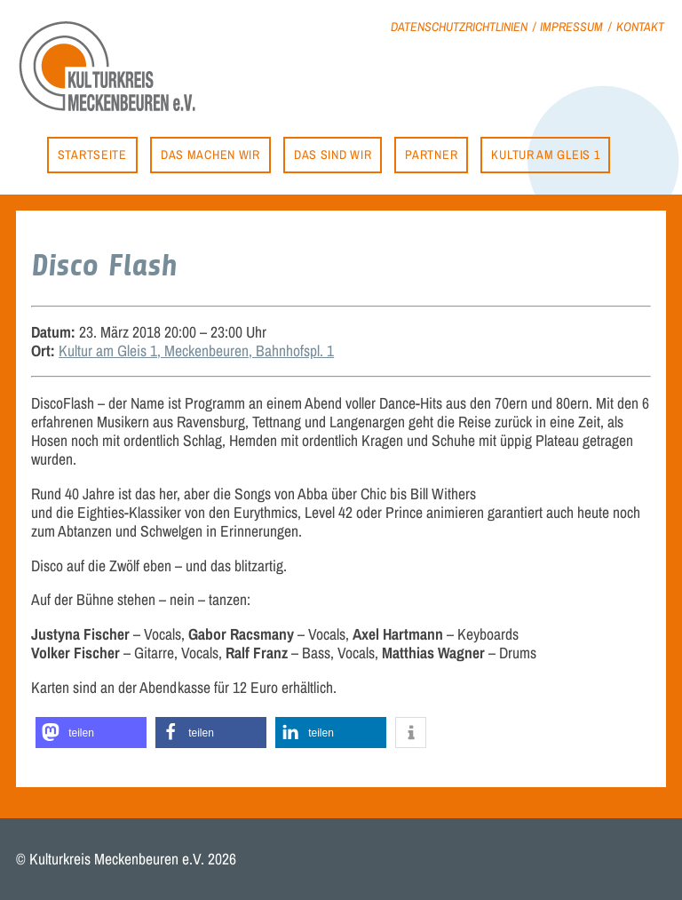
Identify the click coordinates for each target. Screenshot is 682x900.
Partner (431, 154)
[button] (91, 732)
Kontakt (640, 26)
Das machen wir (210, 154)
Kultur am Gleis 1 (545, 154)
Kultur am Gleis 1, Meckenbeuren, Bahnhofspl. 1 (196, 350)
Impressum (571, 26)
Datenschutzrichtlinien (459, 26)
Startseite (92, 154)
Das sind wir (332, 154)
